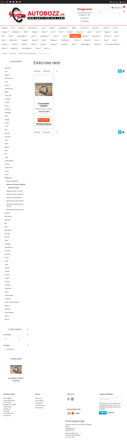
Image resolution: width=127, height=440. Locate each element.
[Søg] (124, 11)
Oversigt (6, 411)
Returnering (7, 407)
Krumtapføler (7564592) (16, 378)
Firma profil (7, 402)
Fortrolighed (8, 398)
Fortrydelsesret (9, 413)
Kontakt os (7, 409)
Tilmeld (103, 413)
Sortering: (37, 71)
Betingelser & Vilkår (10, 404)
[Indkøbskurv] (118, 8)
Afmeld (110, 413)
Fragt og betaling (9, 400)
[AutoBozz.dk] (37, 14)
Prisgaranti (85, 21)
